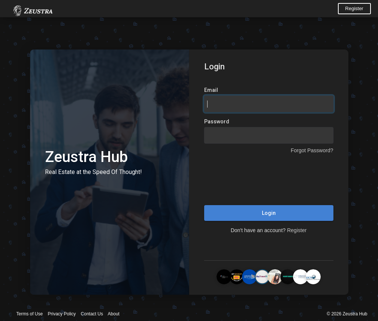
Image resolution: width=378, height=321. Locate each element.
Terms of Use (29, 313)
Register (354, 8)
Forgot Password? (312, 150)
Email (211, 90)
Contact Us (92, 313)
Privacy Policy (62, 313)
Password (216, 121)
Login (269, 213)
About (114, 313)
